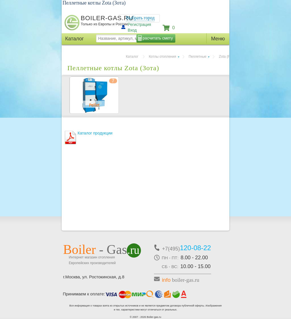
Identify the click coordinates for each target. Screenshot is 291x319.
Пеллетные (198, 57)
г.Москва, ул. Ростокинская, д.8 (93, 276)
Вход (132, 30)
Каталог (132, 57)
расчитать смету (158, 38)
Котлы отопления (162, 57)
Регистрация (139, 24)
